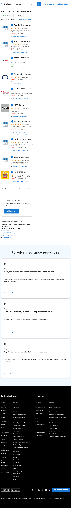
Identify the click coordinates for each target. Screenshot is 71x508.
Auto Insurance (24, 36)
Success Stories (40, 430)
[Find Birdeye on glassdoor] (49, 490)
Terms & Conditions (7, 498)
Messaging (4, 442)
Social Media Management (20, 447)
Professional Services (55, 408)
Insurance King (21, 172)
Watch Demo (39, 410)
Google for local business (20, 414)
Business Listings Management (22, 442)
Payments (4, 435)
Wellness (15, 482)
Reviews (3, 408)
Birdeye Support (53, 431)
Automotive (16, 454)
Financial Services (18, 460)
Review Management (19, 417)
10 (31, 188)
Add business (11, 211)
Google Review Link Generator (57, 420)
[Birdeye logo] (6, 4)
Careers (38, 427)
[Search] (39, 4)
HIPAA (33, 498)
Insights (3, 448)
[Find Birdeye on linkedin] (39, 490)
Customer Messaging (19, 425)
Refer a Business (53, 434)
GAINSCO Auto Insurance (23, 89)
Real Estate (16, 476)
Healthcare (16, 462)
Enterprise (16, 408)
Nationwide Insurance (23, 139)
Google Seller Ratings (5, 416)
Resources (38, 416)
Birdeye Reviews (40, 432)
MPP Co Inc (19, 105)
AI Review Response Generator (57, 417)
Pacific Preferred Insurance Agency (23, 41)
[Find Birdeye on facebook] (32, 490)
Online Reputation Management (22, 423)
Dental (15, 457)
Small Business (17, 405)
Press (37, 421)
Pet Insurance (7, 237)
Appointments (5, 430)
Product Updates (40, 424)
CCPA (38, 498)
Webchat (3, 424)
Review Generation (18, 420)
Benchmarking (5, 450)
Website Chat (17, 431)
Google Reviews (17, 434)
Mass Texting (5, 432)
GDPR (29, 498)
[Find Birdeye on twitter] (36, 490)
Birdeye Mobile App (6, 473)
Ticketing (3, 453)
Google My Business (18, 436)
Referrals (3, 410)
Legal (14, 468)
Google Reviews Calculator (56, 414)
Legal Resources (40, 438)
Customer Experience (19, 445)
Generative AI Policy (46, 498)
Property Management (19, 471)
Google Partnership (4, 469)
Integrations (4, 465)
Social (2, 427)
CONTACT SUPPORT (61, 490)
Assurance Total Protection (23, 157)
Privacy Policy (17, 498)
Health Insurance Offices (10, 234)
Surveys (3, 445)
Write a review (50, 4)
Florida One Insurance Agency (23, 25)
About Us (38, 405)
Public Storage (17, 473)
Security (24, 498)
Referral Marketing (18, 428)
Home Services (17, 465)
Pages (3, 413)
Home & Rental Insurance (20, 134)
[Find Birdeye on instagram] (42, 490)
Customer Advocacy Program (57, 436)
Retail (14, 479)
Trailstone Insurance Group (23, 121)
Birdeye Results (40, 435)
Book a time (39, 413)
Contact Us (39, 441)
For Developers (53, 428)
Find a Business (53, 425)
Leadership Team (40, 408)
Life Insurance (17, 83)
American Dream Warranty (23, 58)
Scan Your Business (54, 423)
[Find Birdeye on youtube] (46, 490)
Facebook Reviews (18, 439)
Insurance (16, 36)
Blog (37, 419)
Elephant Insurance (23, 74)
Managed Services (54, 405)
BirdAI (2, 460)
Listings (3, 405)
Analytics (3, 463)
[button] (3, 191)
